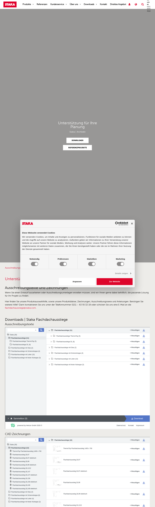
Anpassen (77, 281)
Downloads (89, 4)
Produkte (27, 4)
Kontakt (103, 4)
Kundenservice (57, 4)
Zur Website (114, 281)
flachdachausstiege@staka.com (20, 308)
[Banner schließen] (132, 223)
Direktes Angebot (118, 4)
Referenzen (42, 4)
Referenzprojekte (77, 147)
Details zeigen (121, 273)
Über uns (74, 4)
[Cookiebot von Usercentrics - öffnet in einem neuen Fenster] (117, 223)
